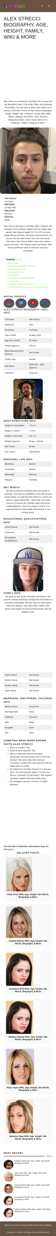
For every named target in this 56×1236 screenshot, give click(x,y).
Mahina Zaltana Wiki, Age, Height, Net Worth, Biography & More (28, 1038)
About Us (8, 1225)
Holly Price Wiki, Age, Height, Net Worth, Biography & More (28, 895)
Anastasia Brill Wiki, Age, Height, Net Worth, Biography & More (28, 990)
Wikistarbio (9, 849)
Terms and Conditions (43, 1225)
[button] (42, 6)
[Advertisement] (28, 72)
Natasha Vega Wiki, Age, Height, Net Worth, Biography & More (28, 1137)
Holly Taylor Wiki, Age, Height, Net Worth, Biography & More (28, 1088)
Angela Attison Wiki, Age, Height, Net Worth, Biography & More (28, 942)
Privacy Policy (27, 1225)
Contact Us (17, 1225)
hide (18, 259)
